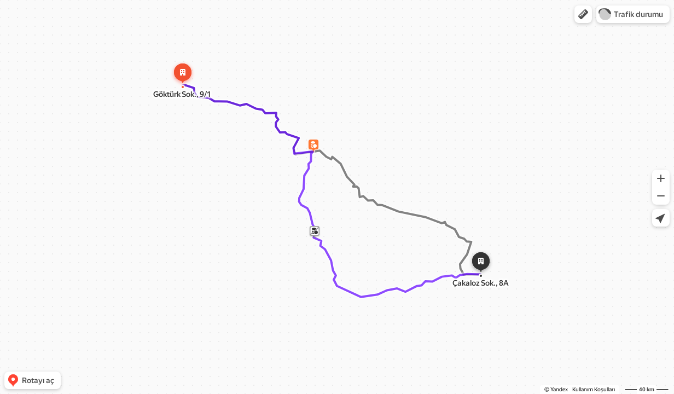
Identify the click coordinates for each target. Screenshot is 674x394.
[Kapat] (365, 84)
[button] (583, 14)
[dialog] (313, 111)
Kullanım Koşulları (593, 389)
